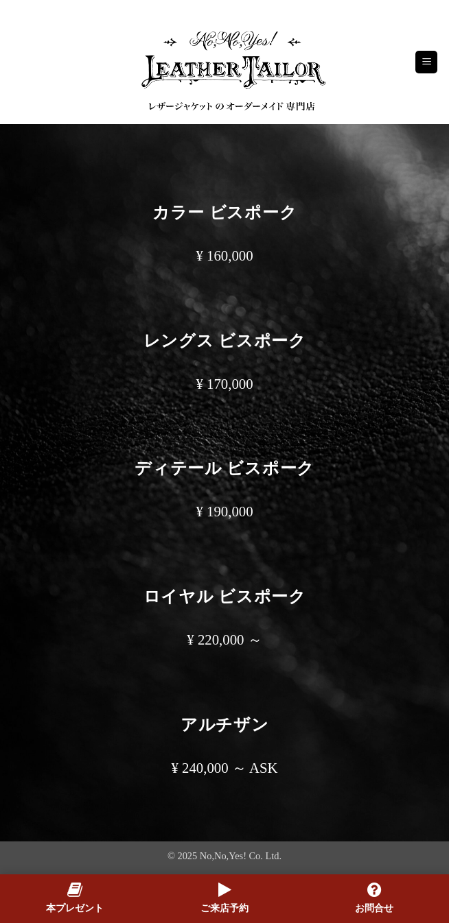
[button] (426, 62)
